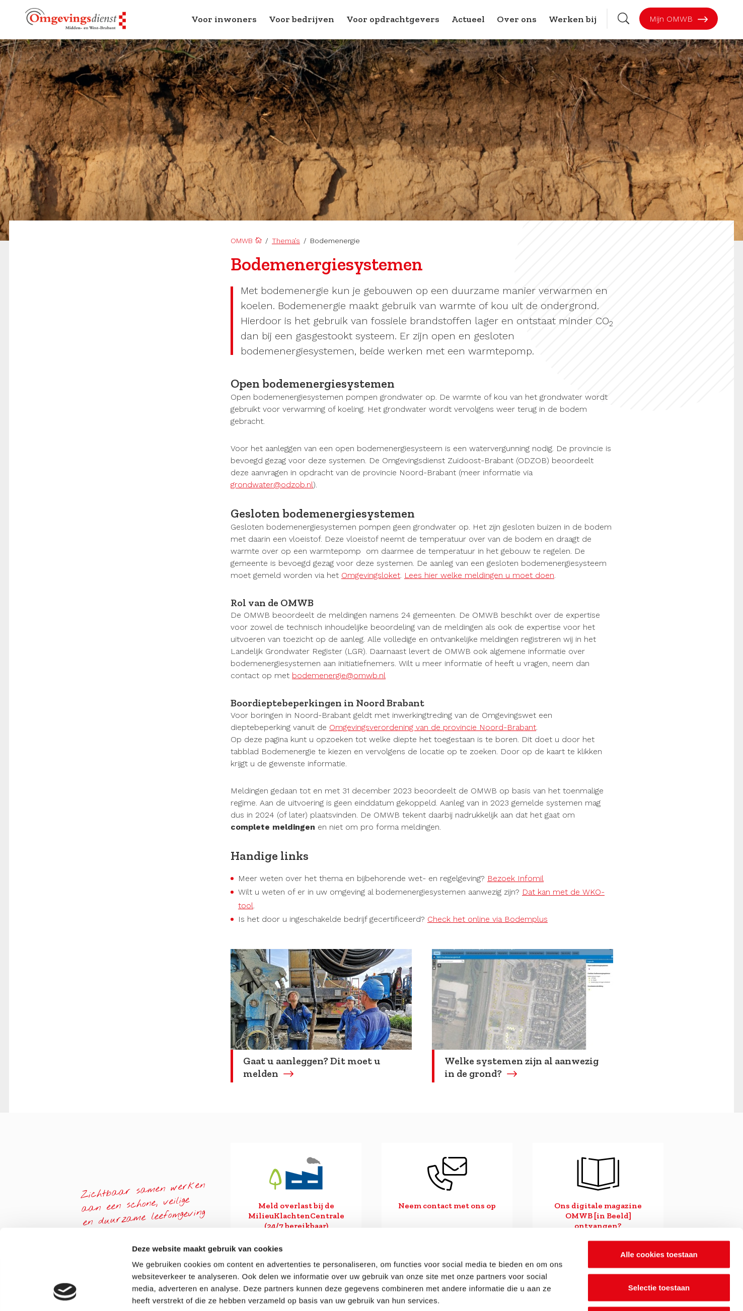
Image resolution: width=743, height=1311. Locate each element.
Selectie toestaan (659, 1212)
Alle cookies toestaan (658, 1179)
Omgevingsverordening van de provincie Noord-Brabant (432, 727)
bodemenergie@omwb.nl (339, 675)
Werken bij (573, 19)
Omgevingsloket (370, 575)
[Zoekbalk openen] (623, 18)
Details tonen (544, 1291)
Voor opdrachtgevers (392, 19)
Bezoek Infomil (515, 878)
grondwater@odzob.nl (272, 484)
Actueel (468, 19)
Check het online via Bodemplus (487, 919)
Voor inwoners (224, 19)
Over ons (517, 19)
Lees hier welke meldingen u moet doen (479, 575)
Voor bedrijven (301, 19)
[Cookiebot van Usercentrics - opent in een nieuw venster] (65, 1291)
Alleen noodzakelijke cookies (659, 1245)
